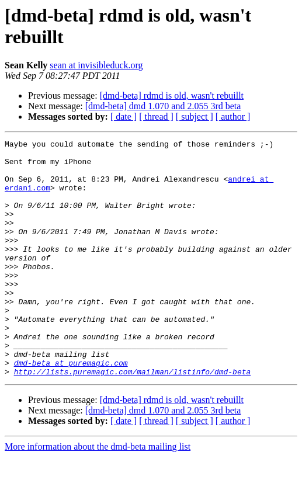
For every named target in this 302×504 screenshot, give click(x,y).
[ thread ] (156, 116)
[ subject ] (194, 116)
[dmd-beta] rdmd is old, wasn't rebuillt (172, 95)
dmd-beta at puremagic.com (71, 408)
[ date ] (123, 116)
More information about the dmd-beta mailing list (97, 494)
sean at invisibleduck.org (96, 65)
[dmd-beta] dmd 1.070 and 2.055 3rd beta (163, 106)
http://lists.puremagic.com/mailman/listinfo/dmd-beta (132, 418)
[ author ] (233, 116)
